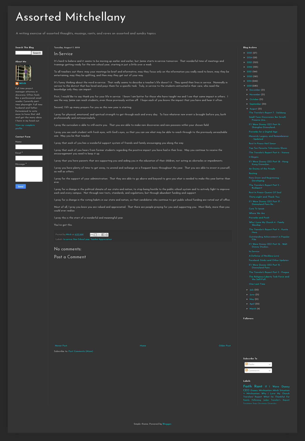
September (256, 104)
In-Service (254, 251)
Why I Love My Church (275, 393)
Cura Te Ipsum (256, 209)
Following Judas (260, 400)
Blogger (167, 424)
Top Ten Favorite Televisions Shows (268, 148)
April (252, 304)
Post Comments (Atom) (81, 351)
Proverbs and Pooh (259, 218)
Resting (253, 173)
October (254, 99)
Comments (252, 370)
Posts (249, 364)
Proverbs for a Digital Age (263, 132)
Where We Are (257, 213)
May (252, 299)
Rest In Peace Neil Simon (262, 143)
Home (143, 346)
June (252, 295)
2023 (250, 62)
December (255, 90)
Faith (247, 386)
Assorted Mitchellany (70, 18)
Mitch (22, 83)
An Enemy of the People (262, 169)
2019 (249, 81)
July (252, 290)
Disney (254, 390)
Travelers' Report (252, 397)
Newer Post (61, 346)
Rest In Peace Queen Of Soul (265, 192)
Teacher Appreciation (101, 239)
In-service (67, 239)
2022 (250, 67)
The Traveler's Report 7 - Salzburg (267, 113)
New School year (81, 239)
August (254, 109)
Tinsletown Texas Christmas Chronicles (259, 403)
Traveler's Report (280, 400)
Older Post (225, 346)
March (253, 309)
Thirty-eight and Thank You (264, 197)
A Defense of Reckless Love (264, 256)
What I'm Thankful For (276, 397)
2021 (249, 72)
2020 (250, 76)
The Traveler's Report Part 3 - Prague (269, 272)
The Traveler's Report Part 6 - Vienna (269, 152)
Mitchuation (265, 390)
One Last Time (257, 284)
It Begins (253, 157)
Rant (258, 386)
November (255, 94)
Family (246, 400)
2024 (250, 57)
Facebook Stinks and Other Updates (269, 260)
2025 (250, 53)
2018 (249, 86)
